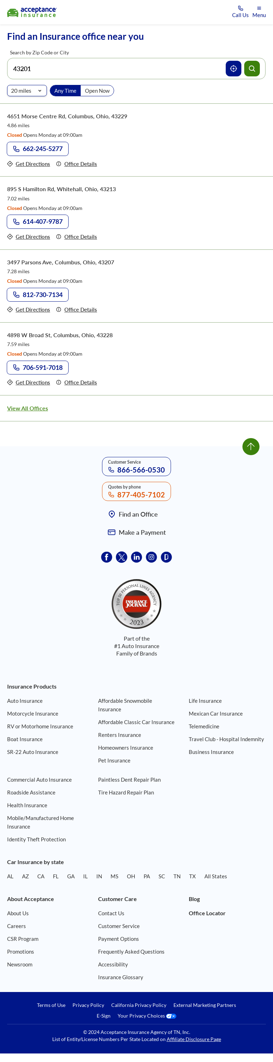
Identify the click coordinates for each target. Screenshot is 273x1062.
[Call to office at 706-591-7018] (37, 367)
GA (71, 876)
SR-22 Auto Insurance (32, 752)
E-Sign (104, 1015)
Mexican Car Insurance (216, 713)
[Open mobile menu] (259, 12)
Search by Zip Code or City (39, 52)
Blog (194, 898)
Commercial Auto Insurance (39, 779)
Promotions (20, 951)
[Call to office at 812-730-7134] (37, 295)
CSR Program (22, 939)
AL (10, 876)
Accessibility (113, 964)
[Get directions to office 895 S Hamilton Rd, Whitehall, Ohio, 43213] (28, 237)
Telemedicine (204, 726)
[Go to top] (250, 446)
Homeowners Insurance (125, 747)
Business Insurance (211, 752)
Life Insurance (205, 700)
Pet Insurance (114, 760)
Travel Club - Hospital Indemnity (226, 739)
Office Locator (207, 913)
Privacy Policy (88, 1005)
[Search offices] (252, 68)
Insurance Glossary (120, 977)
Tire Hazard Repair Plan (126, 792)
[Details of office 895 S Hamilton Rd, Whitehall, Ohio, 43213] (76, 237)
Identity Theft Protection (36, 839)
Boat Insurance (25, 739)
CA (40, 876)
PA (147, 876)
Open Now (97, 90)
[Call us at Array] (240, 12)
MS (114, 876)
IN (99, 876)
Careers (16, 926)
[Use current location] (233, 68)
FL (56, 876)
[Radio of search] (27, 90)
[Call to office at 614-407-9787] (37, 221)
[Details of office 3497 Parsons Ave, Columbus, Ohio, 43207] (76, 310)
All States (215, 876)
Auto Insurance (25, 700)
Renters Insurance (119, 735)
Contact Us (111, 913)
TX (192, 876)
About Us (18, 913)
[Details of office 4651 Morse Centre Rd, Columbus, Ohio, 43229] (76, 164)
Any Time (65, 90)
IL (85, 876)
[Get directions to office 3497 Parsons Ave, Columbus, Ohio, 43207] (28, 310)
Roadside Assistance (31, 792)
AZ (25, 876)
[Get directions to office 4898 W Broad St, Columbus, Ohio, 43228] (28, 382)
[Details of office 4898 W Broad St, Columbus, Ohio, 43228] (76, 382)
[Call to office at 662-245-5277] (37, 149)
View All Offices (27, 408)
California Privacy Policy (138, 1005)
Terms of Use (51, 1005)
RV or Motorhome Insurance (40, 726)
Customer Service (119, 926)
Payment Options (118, 939)
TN (177, 876)
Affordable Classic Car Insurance (136, 722)
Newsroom (19, 964)
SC (162, 876)
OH (131, 876)
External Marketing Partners (204, 1005)
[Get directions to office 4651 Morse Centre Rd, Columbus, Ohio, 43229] (28, 164)
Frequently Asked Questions (131, 951)
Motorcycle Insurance (32, 713)
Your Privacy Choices (147, 1016)
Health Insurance (27, 805)
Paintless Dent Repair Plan (129, 779)
